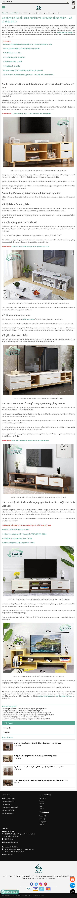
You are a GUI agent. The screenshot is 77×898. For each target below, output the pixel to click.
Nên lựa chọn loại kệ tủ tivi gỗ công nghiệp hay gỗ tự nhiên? (23, 70)
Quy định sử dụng (7, 813)
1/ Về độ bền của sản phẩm (12, 53)
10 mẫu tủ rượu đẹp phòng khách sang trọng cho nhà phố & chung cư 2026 (26, 719)
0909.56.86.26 (8, 839)
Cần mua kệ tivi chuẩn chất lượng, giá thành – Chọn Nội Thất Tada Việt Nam (28, 74)
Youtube (42, 801)
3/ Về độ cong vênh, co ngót (12, 61)
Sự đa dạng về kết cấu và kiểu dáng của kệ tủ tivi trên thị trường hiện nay (27, 44)
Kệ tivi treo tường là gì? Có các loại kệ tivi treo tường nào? (31, 113)
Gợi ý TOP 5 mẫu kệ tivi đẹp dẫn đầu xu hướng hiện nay (30, 440)
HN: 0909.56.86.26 (11, 891)
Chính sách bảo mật (8, 801)
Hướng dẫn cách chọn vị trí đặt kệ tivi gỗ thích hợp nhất (30, 246)
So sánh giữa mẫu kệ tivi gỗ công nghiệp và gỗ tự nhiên (21, 48)
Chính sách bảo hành (8, 810)
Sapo (42, 895)
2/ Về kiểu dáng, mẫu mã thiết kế (14, 57)
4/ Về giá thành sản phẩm (11, 66)
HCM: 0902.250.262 (11, 892)
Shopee (42, 803)
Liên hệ (42, 825)
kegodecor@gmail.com (11, 842)
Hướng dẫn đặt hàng (8, 798)
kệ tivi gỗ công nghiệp (65, 32)
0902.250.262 (8, 854)
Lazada (42, 809)
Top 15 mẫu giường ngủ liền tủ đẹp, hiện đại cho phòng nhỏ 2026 (23, 717)
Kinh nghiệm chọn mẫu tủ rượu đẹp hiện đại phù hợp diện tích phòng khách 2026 (28, 715)
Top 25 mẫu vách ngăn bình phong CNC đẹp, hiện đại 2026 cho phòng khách (27, 713)
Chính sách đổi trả (7, 804)
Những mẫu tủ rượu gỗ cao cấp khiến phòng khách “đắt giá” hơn (23, 711)
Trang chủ (43, 816)
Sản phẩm (43, 822)
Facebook (43, 798)
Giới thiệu (43, 819)
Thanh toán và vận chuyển (10, 807)
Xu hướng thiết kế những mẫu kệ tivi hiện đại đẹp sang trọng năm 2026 (25, 709)
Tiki (41, 806)
